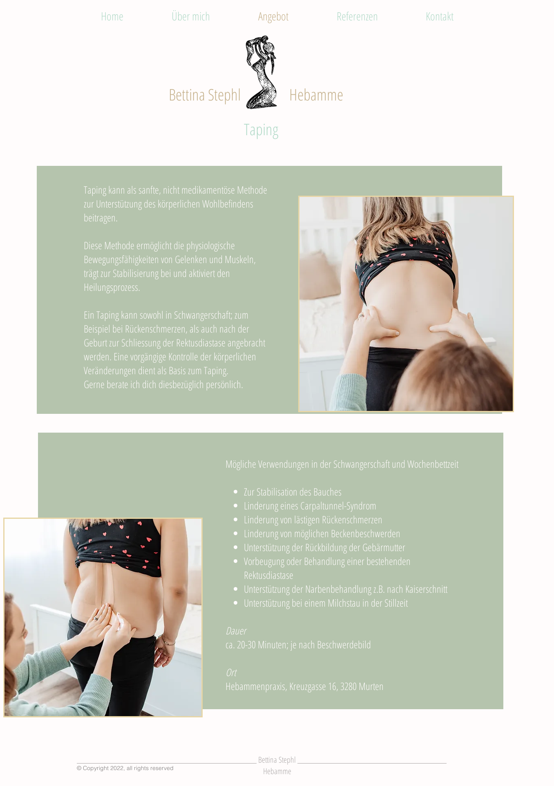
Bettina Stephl (205, 94)
